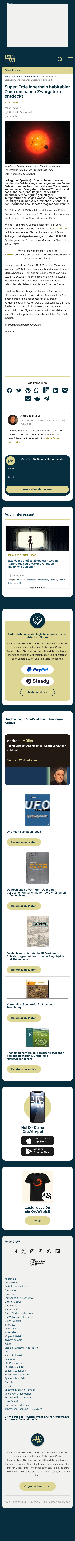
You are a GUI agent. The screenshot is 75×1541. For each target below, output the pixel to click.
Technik (9, 1382)
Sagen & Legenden (15, 1370)
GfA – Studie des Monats (19, 1313)
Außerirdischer (30, 579)
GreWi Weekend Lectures (19, 1317)
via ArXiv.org (60, 228)
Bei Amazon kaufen (24, 1069)
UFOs (33, 555)
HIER (10, 254)
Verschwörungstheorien (18, 1393)
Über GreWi (11, 1401)
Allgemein (10, 1278)
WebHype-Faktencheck (18, 1397)
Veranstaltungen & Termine (20, 1389)
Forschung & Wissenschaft (19, 1297)
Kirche (62, 579)
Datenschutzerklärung (17, 1405)
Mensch (9, 1351)
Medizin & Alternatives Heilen (21, 1347)
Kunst (8, 1343)
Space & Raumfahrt (16, 1378)
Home (7, 76)
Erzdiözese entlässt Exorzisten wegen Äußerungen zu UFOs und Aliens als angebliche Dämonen (33, 563)
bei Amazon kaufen (23, 842)
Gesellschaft (12, 1309)
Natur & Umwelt (14, 1355)
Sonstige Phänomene (17, 1374)
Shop (37, 1220)
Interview (10, 1324)
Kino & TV (10, 1328)
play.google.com (37, 1151)
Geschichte (11, 1305)
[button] (10, 390)
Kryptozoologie (13, 1339)
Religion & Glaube (18, 555)
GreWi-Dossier (13, 1320)
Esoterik (9, 1294)
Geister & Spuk (13, 1301)
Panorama (10, 1359)
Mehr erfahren (37, 692)
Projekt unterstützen (37, 1486)
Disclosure (10, 1290)
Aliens (19, 579)
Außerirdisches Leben (25, 76)
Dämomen (43, 579)
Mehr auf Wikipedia (22, 760)
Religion (11, 583)
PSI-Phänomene (14, 1362)
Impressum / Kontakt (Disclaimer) (24, 1408)
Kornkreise (10, 1332)
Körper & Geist (13, 1336)
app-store (37, 1140)
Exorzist (53, 579)
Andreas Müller (12, 102)
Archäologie (11, 1282)
